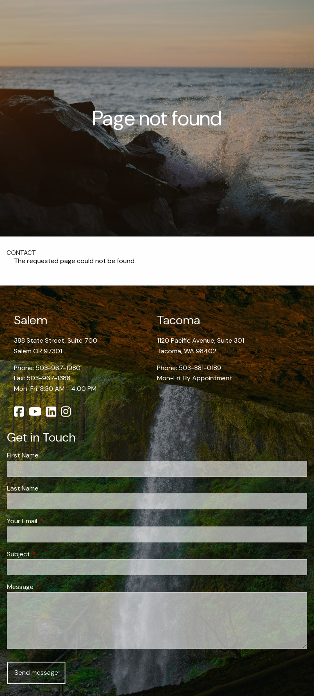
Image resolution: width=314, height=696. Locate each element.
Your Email (53, 521)
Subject (49, 554)
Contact (21, 253)
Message (51, 586)
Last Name (22, 488)
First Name (22, 455)
